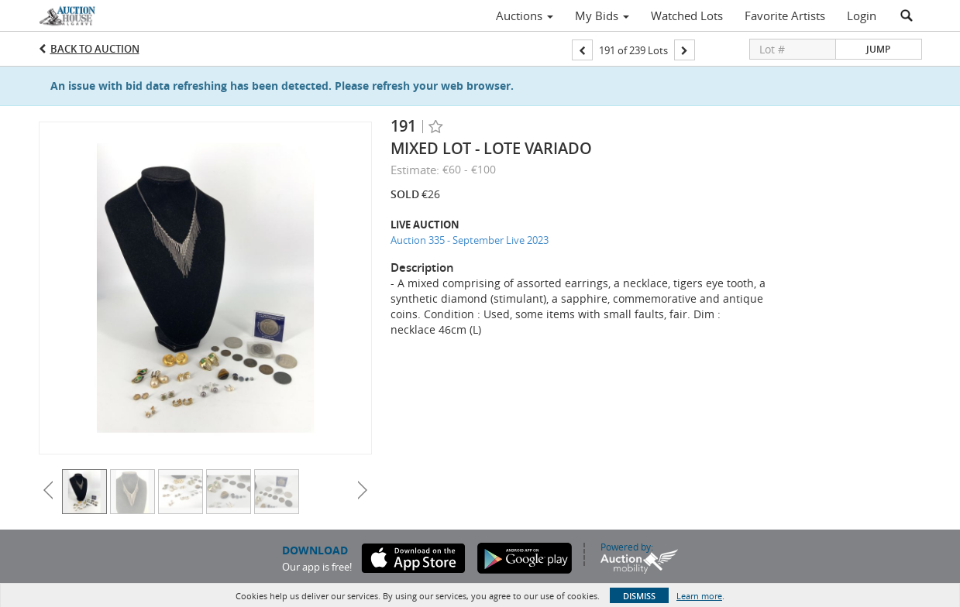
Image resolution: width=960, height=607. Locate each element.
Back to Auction (94, 49)
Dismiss (639, 596)
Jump (878, 49)
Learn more (699, 596)
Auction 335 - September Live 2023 (470, 240)
